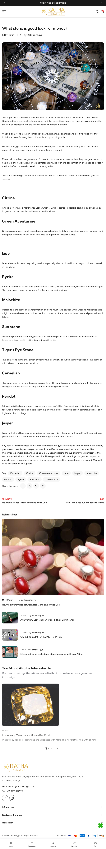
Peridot (8, 479)
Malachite (92, 473)
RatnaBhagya (54, 445)
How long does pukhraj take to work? (85, 502)
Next (101, 499)
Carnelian (15, 473)
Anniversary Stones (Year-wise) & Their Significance (47, 619)
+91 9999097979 (15, 791)
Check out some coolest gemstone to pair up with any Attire (51, 654)
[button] (4, 3)
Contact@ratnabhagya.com (20, 786)
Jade (66, 473)
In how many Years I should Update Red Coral (26, 736)
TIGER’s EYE (51, 479)
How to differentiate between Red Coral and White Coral (31, 604)
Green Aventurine (48, 473)
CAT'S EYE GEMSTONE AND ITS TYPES (41, 636)
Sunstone (34, 479)
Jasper (77, 473)
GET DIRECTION (11, 780)
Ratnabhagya (35, 34)
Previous (7, 499)
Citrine (29, 473)
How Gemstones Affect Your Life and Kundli (25, 502)
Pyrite (21, 479)
